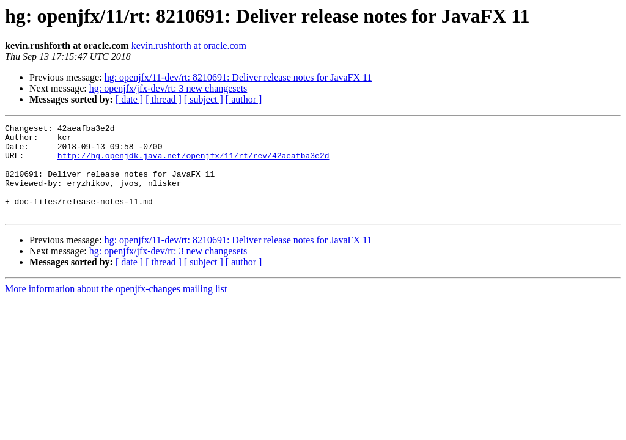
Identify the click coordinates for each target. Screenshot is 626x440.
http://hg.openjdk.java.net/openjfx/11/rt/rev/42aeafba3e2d (193, 162)
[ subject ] (203, 99)
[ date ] (129, 99)
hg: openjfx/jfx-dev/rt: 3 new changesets (168, 88)
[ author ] (244, 99)
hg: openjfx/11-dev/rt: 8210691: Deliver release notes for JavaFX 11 (238, 77)
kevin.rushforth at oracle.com (188, 45)
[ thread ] (163, 99)
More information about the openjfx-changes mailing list (116, 307)
